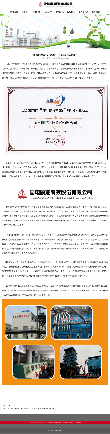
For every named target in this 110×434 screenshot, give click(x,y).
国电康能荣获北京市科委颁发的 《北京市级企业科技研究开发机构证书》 (32, 408)
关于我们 (25, 11)
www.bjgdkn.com (51, 422)
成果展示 (48, 11)
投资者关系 (83, 11)
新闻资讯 (60, 11)
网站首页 (14, 11)
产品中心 (37, 11)
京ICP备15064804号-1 (55, 430)
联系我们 (96, 11)
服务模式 (71, 11)
